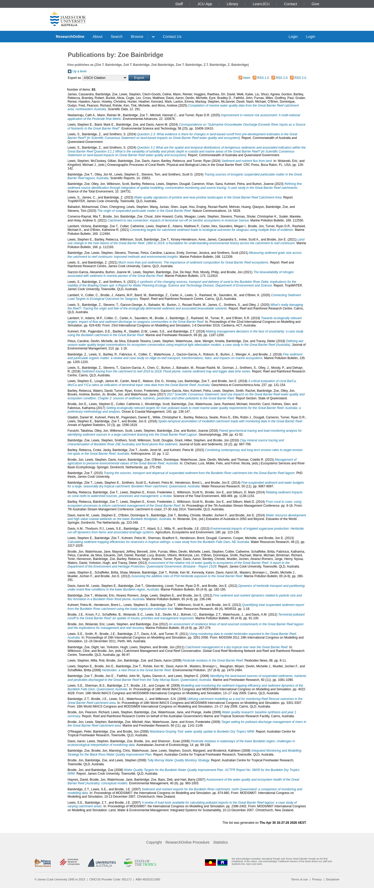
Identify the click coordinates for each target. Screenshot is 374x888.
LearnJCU (261, 4)
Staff (179, 4)
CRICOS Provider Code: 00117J (110, 879)
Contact (290, 4)
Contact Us (172, 36)
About (97, 36)
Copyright (154, 842)
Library (232, 4)
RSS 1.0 (263, 78)
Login (293, 36)
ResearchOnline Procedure (188, 842)
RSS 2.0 (282, 78)
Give (315, 4)
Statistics (220, 842)
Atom (246, 78)
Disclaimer (333, 879)
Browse (137, 36)
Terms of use (299, 879)
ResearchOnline (70, 36)
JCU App (204, 4)
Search (117, 36)
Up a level (79, 71)
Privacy (317, 879)
